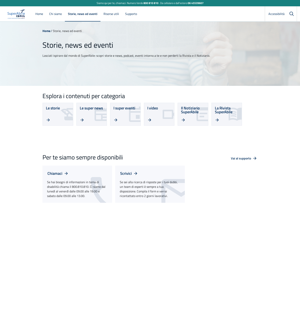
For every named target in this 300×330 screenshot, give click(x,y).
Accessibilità (276, 13)
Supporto (131, 13)
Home (39, 13)
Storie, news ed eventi (82, 13)
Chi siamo (55, 13)
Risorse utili (111, 13)
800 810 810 (150, 3)
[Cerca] (291, 13)
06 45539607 (196, 3)
